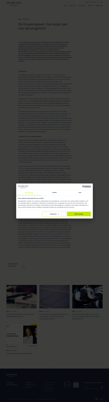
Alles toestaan (79, 214)
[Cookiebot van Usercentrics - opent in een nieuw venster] (83, 187)
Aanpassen (54, 214)
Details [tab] (54, 192)
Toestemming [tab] (29, 192)
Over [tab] (80, 192)
